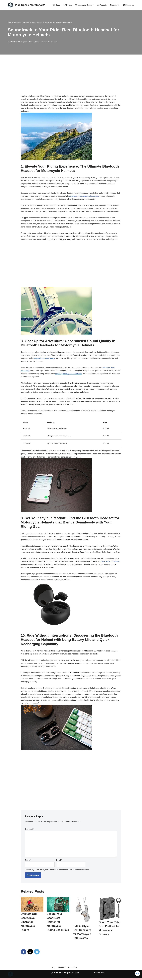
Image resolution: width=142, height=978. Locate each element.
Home (10, 23)
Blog (53, 967)
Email (59, 860)
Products (17, 23)
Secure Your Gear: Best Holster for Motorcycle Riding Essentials (58, 921)
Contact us (72, 967)
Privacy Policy (99, 972)
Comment (29, 829)
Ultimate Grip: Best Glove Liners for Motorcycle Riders (29, 921)
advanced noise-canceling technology (84, 196)
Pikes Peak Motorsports (18, 42)
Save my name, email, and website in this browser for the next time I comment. (58, 870)
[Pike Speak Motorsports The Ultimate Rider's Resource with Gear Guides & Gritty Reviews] (26, 5)
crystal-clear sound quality (109, 561)
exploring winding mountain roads (68, 374)
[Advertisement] (71, 71)
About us (61, 967)
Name (28, 860)
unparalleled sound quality (44, 358)
